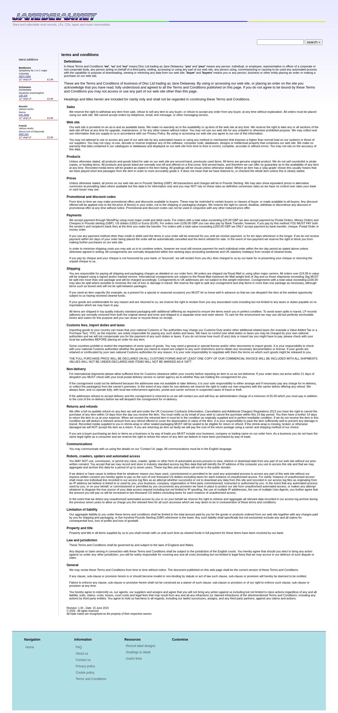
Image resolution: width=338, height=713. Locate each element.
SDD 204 (24, 134)
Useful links (134, 658)
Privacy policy (85, 666)
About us (82, 653)
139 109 (23, 95)
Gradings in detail (138, 652)
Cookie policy (85, 672)
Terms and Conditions (91, 679)
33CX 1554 (25, 76)
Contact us (83, 660)
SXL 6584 (24, 115)
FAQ (79, 647)
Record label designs (140, 646)
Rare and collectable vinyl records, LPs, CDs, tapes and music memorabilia (61, 24)
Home (30, 647)
